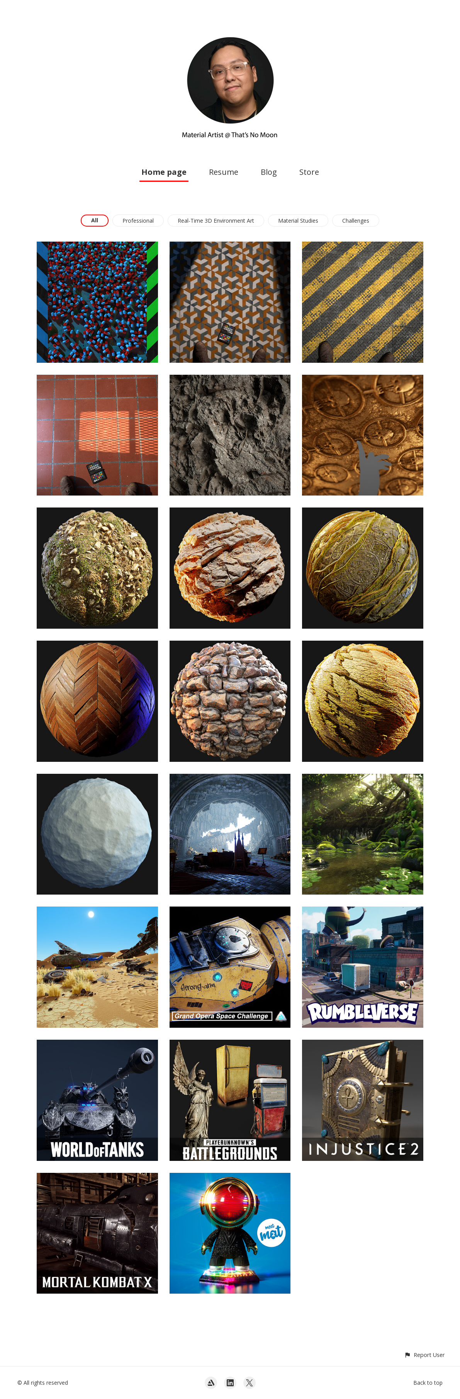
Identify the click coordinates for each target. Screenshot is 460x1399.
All (94, 220)
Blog (269, 172)
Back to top (428, 1382)
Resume (223, 172)
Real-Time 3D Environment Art (216, 220)
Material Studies (298, 220)
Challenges (355, 220)
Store (309, 172)
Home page (164, 172)
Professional (138, 220)
